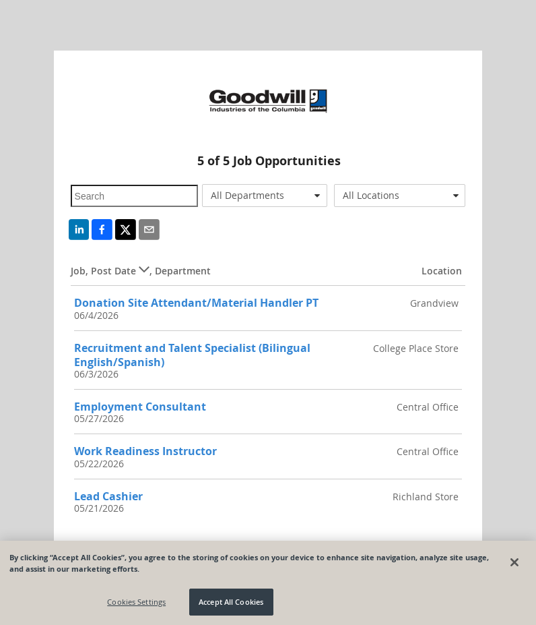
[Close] (514, 562)
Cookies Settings (136, 602)
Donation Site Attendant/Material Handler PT (196, 302)
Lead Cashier (108, 496)
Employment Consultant (140, 406)
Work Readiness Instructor (145, 451)
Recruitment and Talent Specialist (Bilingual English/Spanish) (192, 354)
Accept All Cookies (231, 602)
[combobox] (264, 195)
